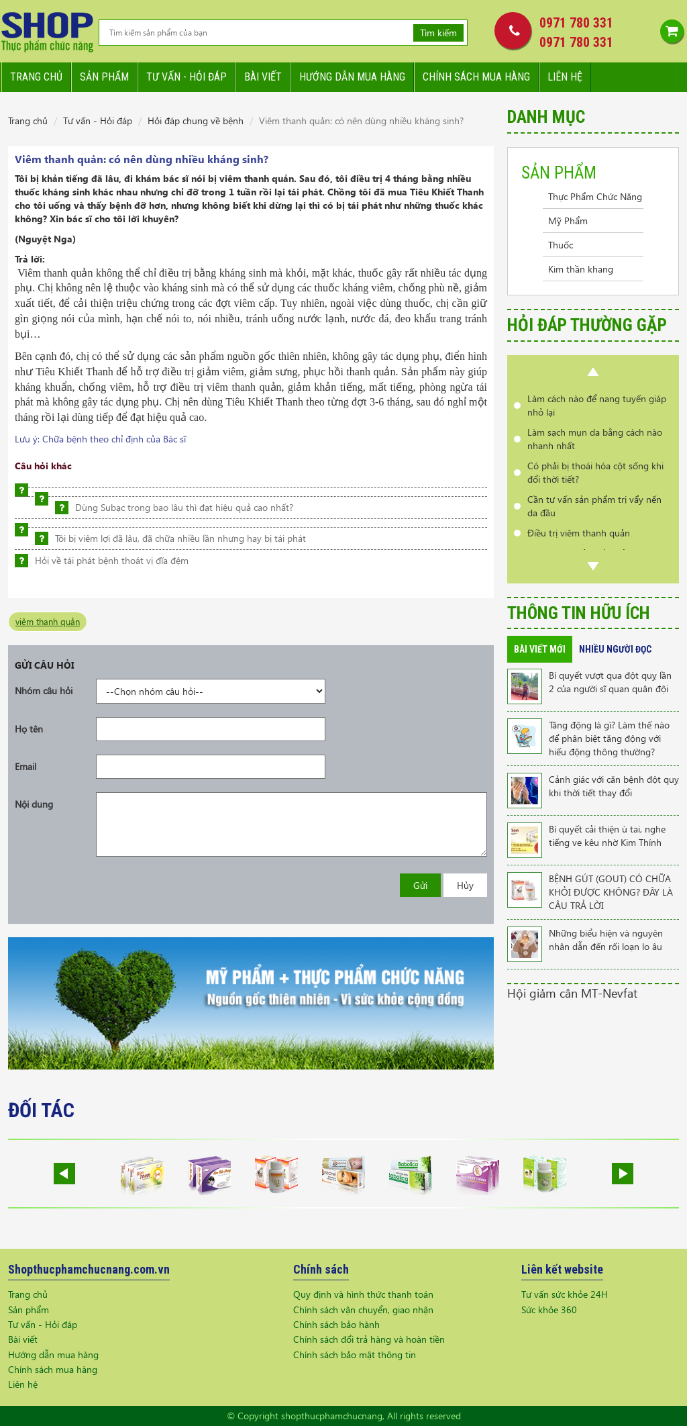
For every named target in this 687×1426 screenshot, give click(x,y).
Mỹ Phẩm (568, 220)
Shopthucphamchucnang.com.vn (89, 1269)
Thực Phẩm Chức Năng (595, 196)
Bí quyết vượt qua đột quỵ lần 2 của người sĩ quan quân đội (610, 682)
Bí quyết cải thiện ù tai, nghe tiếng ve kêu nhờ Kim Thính (607, 835)
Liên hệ (564, 76)
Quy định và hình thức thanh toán (363, 1294)
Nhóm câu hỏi (43, 690)
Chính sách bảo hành (336, 1324)
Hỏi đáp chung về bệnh (196, 120)
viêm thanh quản (47, 621)
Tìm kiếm (438, 32)
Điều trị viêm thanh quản (578, 532)
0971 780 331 (576, 23)
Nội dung (34, 804)
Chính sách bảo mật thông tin (354, 1354)
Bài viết (263, 76)
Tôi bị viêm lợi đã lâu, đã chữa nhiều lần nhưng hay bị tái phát (180, 538)
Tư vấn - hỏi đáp (186, 76)
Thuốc (560, 244)
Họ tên (29, 728)
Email (25, 766)
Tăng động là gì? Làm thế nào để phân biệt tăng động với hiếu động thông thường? (609, 738)
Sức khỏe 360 (549, 1309)
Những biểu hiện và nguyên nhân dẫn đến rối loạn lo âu (606, 939)
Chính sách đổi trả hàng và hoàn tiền (369, 1339)
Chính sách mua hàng (476, 76)
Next (593, 566)
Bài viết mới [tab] (540, 649)
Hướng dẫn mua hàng (352, 76)
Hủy (465, 885)
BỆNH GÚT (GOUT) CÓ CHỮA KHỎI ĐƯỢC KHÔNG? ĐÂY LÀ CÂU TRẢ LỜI (611, 892)
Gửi (420, 885)
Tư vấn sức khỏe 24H (564, 1294)
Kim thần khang (580, 269)
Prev (593, 372)
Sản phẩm (104, 76)
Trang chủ (36, 76)
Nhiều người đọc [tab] (615, 649)
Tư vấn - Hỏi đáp (97, 120)
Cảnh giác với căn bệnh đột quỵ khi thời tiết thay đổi (614, 786)
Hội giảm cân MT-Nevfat (572, 992)
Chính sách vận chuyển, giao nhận (363, 1309)
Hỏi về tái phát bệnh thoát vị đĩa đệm (112, 560)
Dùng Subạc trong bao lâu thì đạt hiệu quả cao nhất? (184, 507)
